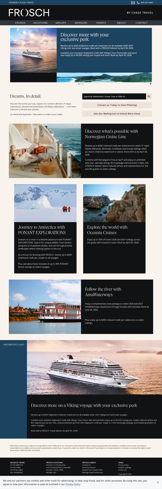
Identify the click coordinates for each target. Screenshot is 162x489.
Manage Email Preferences (92, 472)
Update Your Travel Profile (92, 470)
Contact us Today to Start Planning (117, 105)
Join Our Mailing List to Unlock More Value (117, 113)
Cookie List (122, 470)
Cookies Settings (124, 468)
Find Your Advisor (89, 467)
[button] (158, 482)
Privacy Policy (73, 484)
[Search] (149, 96)
